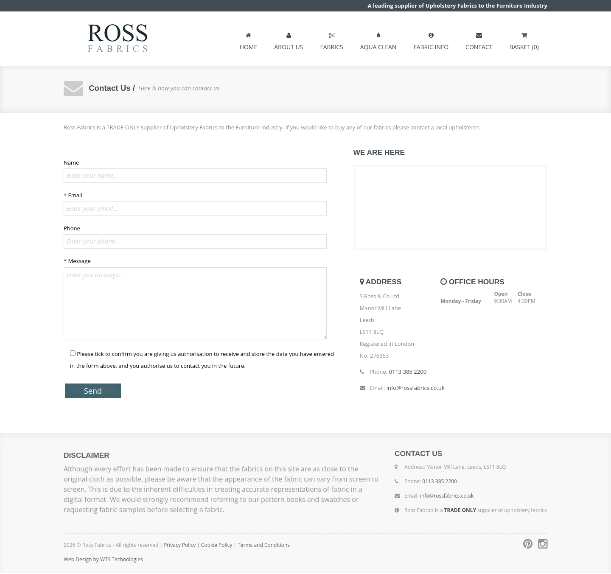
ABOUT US (288, 39)
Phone (72, 229)
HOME (249, 39)
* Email (73, 196)
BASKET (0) (524, 39)
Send (93, 391)
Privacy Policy (180, 545)
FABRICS (331, 39)
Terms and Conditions (264, 545)
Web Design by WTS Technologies (103, 560)
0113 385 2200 (408, 372)
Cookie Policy (217, 545)
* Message (77, 262)
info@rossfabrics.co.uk (416, 388)
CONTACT (478, 39)
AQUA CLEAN (378, 39)
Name (71, 163)
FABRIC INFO (430, 39)
